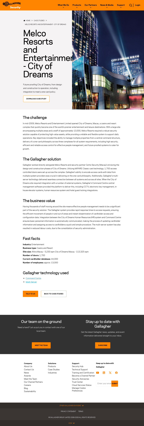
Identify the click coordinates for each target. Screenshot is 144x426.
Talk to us (30, 294)
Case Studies (39, 20)
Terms (80, 411)
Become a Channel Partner (83, 375)
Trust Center (77, 382)
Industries (52, 372)
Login (137, 5)
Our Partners (91, 5)
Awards (27, 375)
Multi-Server (31, 282)
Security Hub (77, 366)
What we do (63, 5)
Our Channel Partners (33, 382)
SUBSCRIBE (102, 345)
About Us (28, 366)
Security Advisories (80, 379)
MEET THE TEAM (41, 345)
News (26, 372)
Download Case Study (36, 99)
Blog (26, 388)
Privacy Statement (68, 411)
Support (121, 5)
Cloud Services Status (81, 385)
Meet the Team (30, 379)
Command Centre (33, 278)
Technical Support (80, 369)
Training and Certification (83, 372)
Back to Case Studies (53, 294)
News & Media (106, 5)
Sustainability (30, 391)
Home (28, 20)
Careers (27, 385)
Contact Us (29, 369)
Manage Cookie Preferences (79, 389)
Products (77, 5)
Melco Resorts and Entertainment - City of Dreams (45, 24)
